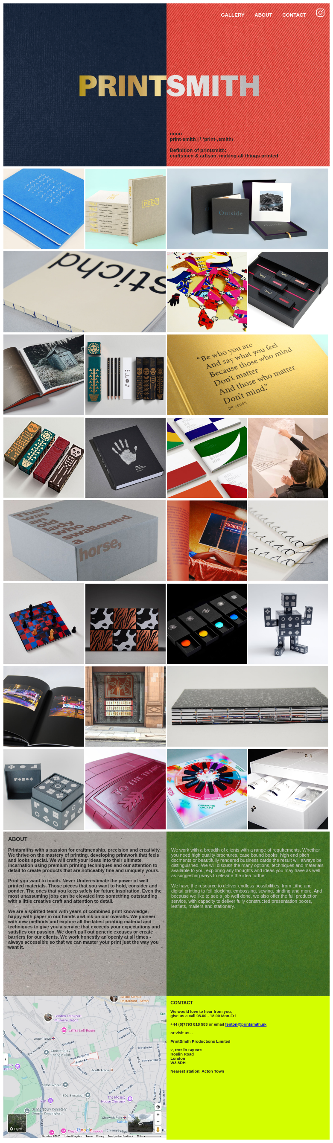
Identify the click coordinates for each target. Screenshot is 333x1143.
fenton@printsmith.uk (245, 1024)
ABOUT (263, 14)
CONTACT (294, 14)
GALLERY (232, 14)
